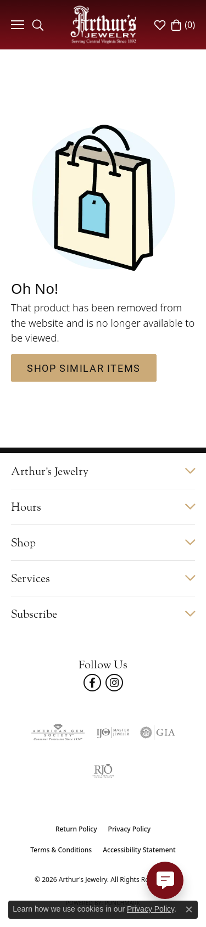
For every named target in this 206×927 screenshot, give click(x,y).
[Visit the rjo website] (103, 771)
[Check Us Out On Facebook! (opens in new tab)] (92, 682)
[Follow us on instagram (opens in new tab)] (114, 682)
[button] (37, 25)
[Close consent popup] (189, 909)
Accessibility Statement (139, 850)
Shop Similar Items (84, 368)
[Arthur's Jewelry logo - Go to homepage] (103, 24)
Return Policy (76, 829)
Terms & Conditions (61, 850)
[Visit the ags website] (58, 733)
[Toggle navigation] (16, 25)
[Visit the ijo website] (112, 733)
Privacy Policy (129, 829)
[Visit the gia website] (157, 733)
